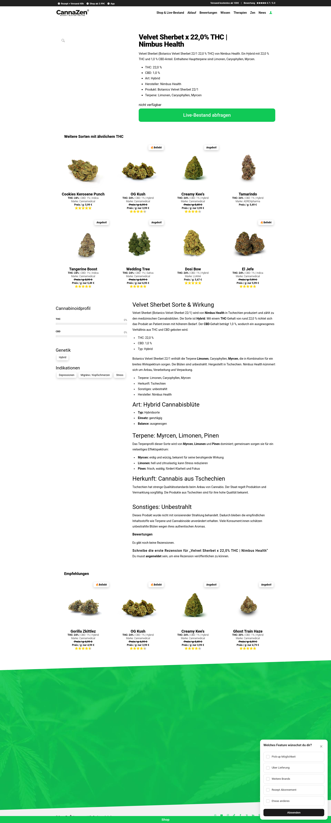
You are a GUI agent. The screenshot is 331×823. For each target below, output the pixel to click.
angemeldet (153, 556)
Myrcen (233, 358)
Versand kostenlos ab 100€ (224, 3)
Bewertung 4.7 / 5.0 (259, 3)
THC (224, 318)
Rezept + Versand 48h (70, 3)
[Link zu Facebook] (240, 815)
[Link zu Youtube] (221, 815)
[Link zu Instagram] (228, 815)
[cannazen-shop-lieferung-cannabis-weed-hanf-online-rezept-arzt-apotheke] (72, 14)
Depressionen (66, 375)
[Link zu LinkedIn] (253, 815)
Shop (165, 819)
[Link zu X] (247, 815)
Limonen (203, 358)
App (111, 3)
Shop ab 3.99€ (95, 3)
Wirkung (203, 304)
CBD (206, 324)
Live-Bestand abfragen (207, 115)
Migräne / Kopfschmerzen (95, 375)
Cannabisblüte (181, 404)
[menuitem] (70, 3)
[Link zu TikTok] (234, 815)
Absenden (294, 812)
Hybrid (62, 357)
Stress (119, 375)
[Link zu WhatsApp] (215, 815)
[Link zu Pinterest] (259, 815)
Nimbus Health (214, 313)
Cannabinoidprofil (73, 308)
